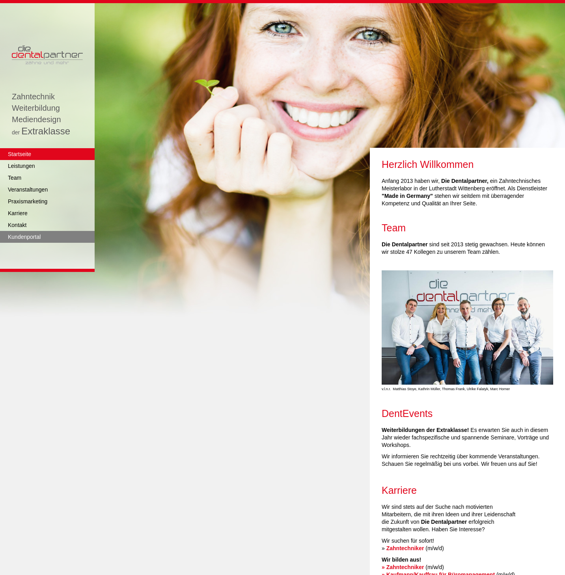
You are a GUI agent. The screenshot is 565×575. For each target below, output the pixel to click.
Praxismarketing (27, 201)
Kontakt (17, 225)
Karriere (18, 213)
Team (14, 178)
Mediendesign (36, 119)
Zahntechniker (405, 548)
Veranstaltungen (28, 189)
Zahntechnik (33, 96)
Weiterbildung (36, 108)
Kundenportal (24, 237)
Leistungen (21, 166)
